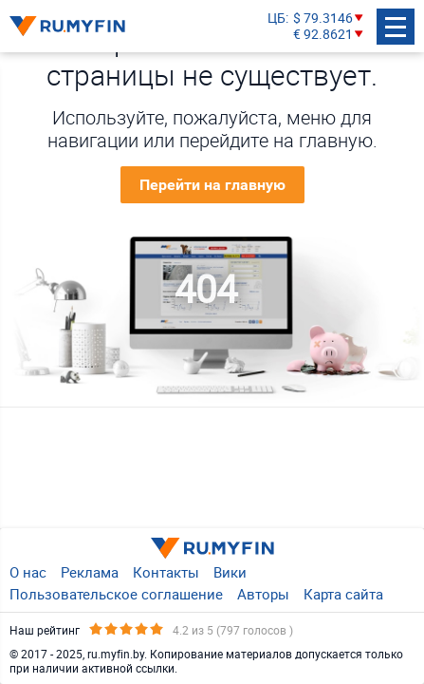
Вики (230, 571)
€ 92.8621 (323, 35)
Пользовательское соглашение (116, 593)
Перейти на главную (212, 185)
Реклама (90, 571)
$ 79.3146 (323, 18)
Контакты (166, 571)
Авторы (263, 593)
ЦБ (276, 18)
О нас (27, 571)
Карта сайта (343, 593)
